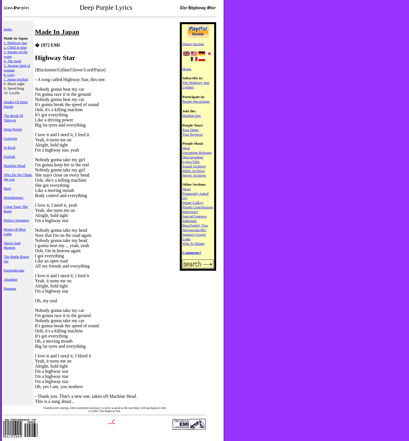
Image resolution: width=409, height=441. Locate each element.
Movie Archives (194, 175)
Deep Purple (13, 129)
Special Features (194, 216)
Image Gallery (193, 202)
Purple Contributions (197, 207)
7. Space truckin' (16, 79)
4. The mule (12, 61)
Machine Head (14, 165)
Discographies (192, 157)
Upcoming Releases (197, 152)
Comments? (191, 252)
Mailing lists (191, 115)
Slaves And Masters (12, 245)
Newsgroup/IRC (194, 230)
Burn (7, 188)
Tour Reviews (192, 134)
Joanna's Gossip (194, 234)
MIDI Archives (193, 171)
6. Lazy (9, 75)
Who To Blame (193, 243)
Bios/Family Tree (195, 225)
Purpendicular (14, 270)
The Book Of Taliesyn (13, 117)
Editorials (189, 221)
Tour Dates (190, 130)
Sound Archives (194, 166)
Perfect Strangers (16, 220)
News (186, 189)
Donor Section (193, 44)
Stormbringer (13, 197)
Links (186, 239)
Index (8, 29)
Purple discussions (196, 101)
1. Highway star (15, 43)
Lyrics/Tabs (190, 162)
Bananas (10, 288)
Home (186, 69)
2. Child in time (15, 47)
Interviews (190, 212)
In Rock (10, 147)
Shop (186, 148)
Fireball (9, 156)
